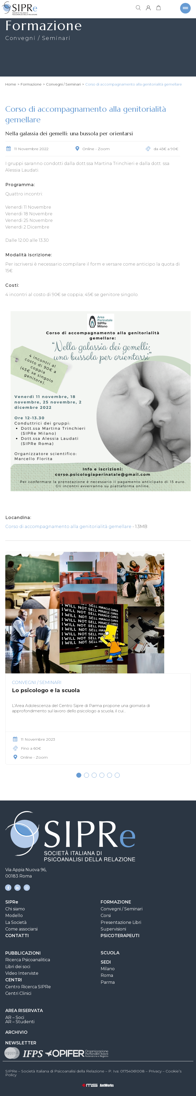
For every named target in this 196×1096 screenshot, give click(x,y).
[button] (78, 775)
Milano (108, 968)
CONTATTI (17, 935)
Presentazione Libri (121, 922)
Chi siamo (15, 908)
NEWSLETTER (20, 1042)
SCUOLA (110, 952)
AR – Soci (14, 1017)
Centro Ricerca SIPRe (28, 986)
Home (10, 84)
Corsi (106, 915)
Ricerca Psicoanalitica (27, 959)
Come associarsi (21, 929)
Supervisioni (113, 929)
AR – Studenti (19, 1021)
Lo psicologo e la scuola (46, 690)
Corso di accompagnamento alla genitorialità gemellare (68, 526)
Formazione (31, 84)
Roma (107, 975)
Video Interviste (21, 973)
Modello (14, 915)
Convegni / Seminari (63, 84)
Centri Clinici (18, 993)
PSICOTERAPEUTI (120, 935)
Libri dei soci (17, 966)
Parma (108, 982)
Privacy (155, 1071)
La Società (15, 922)
